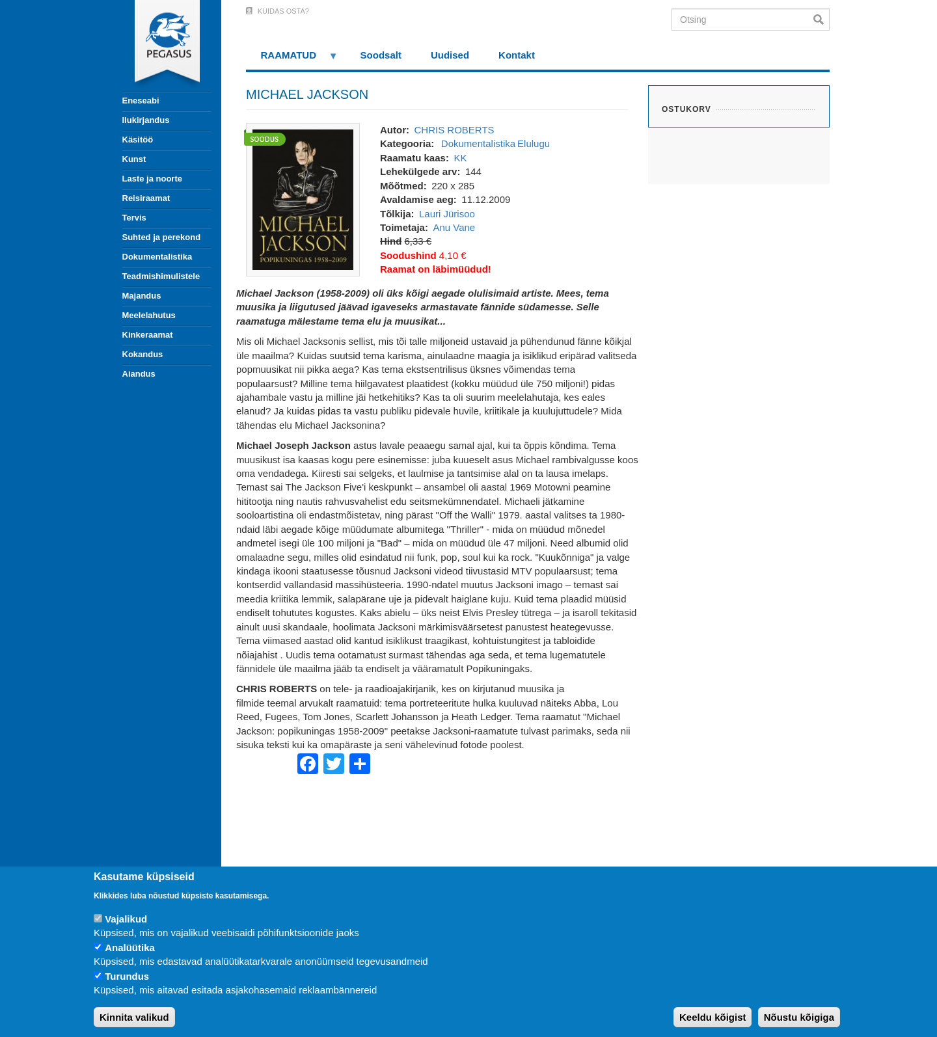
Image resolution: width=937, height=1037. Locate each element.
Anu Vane (454, 227)
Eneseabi (140, 100)
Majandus (141, 296)
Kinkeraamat (147, 335)
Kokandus (142, 354)
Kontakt (516, 55)
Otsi (821, 19)
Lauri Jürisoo (447, 213)
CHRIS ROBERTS (454, 129)
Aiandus (139, 374)
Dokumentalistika (157, 257)
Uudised (450, 55)
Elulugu (533, 143)
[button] (303, 198)
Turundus (127, 976)
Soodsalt (380, 55)
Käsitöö (138, 139)
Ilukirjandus (146, 120)
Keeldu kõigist (712, 1017)
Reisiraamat (146, 198)
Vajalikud (126, 918)
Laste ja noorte (152, 178)
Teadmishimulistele (161, 276)
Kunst (134, 159)
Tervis (134, 217)
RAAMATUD (292, 59)
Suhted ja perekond (161, 237)
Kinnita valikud (134, 1017)
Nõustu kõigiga (799, 1017)
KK (460, 157)
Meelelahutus (149, 315)
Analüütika (130, 947)
